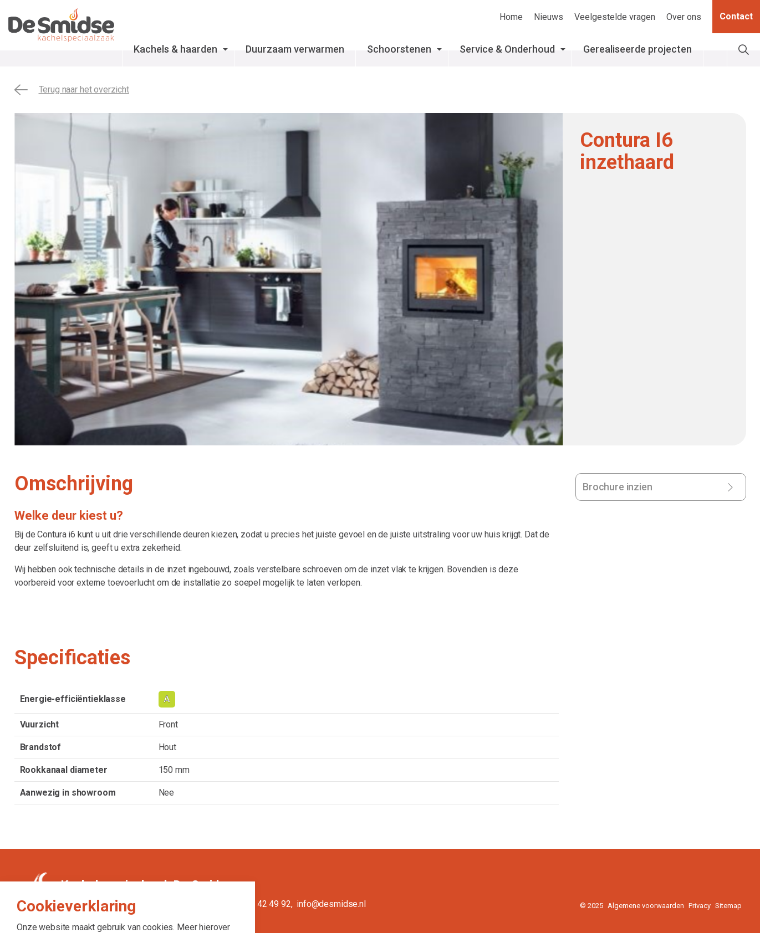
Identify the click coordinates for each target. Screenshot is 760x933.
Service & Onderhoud (546, 49)
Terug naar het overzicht (71, 89)
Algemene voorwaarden (646, 905)
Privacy (699, 905)
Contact (736, 17)
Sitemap (728, 905)
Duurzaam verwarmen (333, 49)
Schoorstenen (438, 49)
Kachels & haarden (214, 49)
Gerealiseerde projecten (676, 49)
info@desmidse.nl (331, 904)
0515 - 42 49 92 (260, 904)
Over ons (683, 17)
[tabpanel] (288, 279)
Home (511, 17)
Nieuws (548, 17)
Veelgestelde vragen (614, 17)
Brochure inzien (617, 487)
